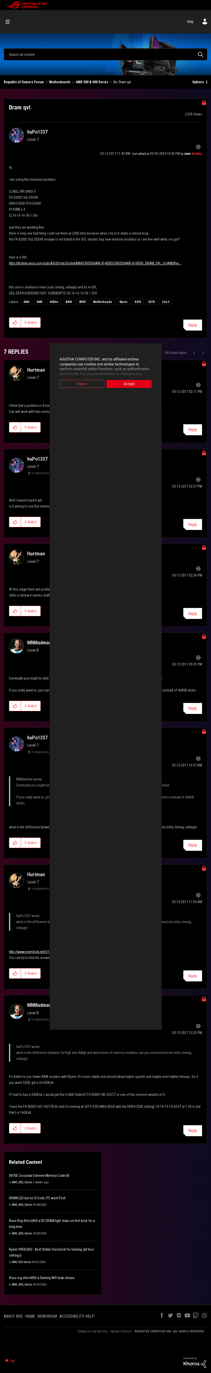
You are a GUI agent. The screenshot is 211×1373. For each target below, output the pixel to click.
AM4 (26, 302)
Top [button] (12, 1361)
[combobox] (105, 54)
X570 (151, 302)
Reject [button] (69, 384)
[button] (15, 323)
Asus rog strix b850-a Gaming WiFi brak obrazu (42, 1278)
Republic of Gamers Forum (24, 82)
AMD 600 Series (21, 1262)
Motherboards (60, 82)
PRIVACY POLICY (121, 1331)
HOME (30, 1316)
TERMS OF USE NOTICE (92, 1331)
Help (190, 22)
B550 (82, 302)
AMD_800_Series (22, 1182)
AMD (39, 302)
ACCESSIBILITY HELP (76, 1316)
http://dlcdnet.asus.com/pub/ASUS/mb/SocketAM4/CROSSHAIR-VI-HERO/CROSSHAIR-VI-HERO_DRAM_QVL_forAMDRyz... (95, 263)
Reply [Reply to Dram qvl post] (192, 325)
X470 (138, 302)
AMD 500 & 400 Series (92, 82)
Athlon (54, 302)
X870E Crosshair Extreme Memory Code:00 (39, 1176)
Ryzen (123, 302)
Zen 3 (165, 302)
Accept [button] (141, 384)
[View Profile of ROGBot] (197, 154)
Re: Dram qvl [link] (122, 82)
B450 (69, 302)
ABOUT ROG (13, 1316)
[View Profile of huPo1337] (37, 132)
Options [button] (198, 82)
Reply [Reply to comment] (192, 429)
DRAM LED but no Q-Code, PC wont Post (37, 1198)
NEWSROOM (47, 1316)
